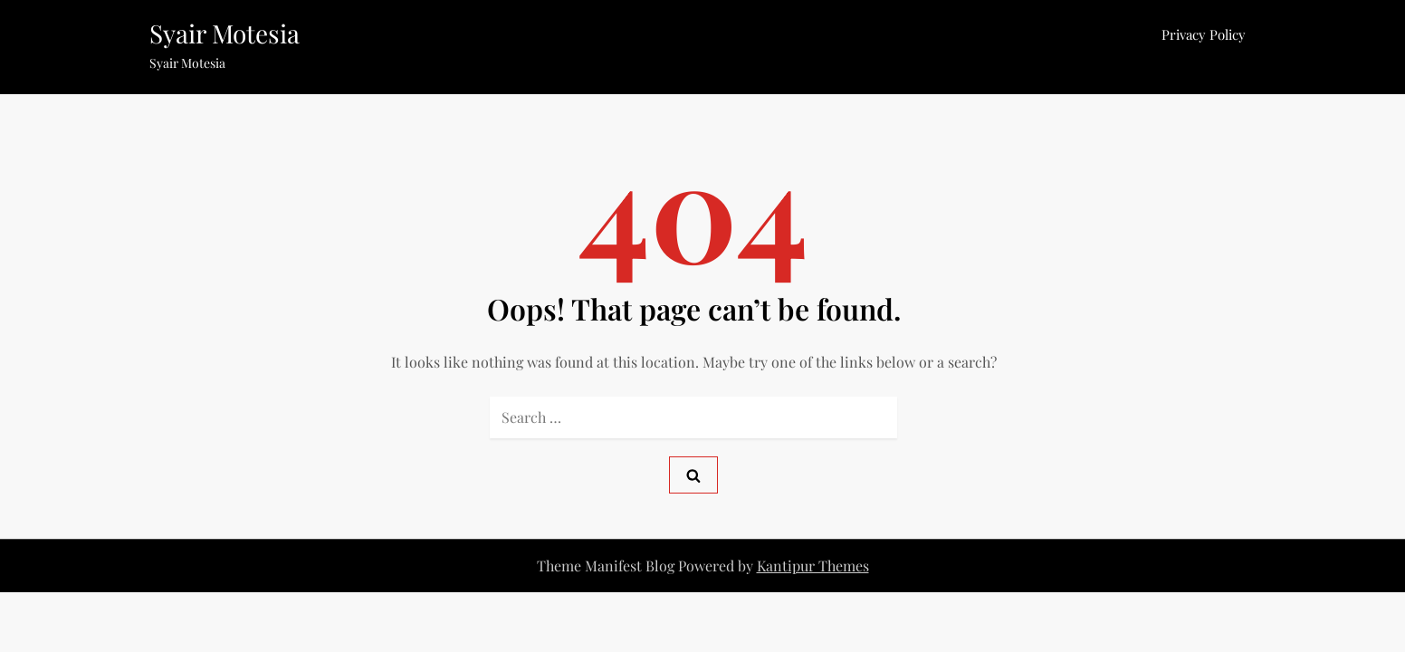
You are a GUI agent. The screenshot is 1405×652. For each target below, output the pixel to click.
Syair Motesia (224, 33)
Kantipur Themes (813, 565)
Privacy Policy (1203, 34)
